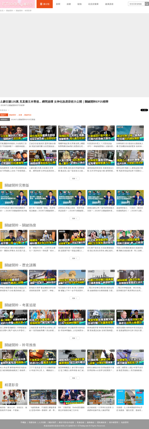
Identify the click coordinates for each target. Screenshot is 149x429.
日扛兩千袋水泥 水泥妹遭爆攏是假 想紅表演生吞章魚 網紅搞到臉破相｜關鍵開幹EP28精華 (100, 250)
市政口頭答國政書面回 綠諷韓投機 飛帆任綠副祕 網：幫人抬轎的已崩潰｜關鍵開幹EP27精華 (130, 250)
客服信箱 (80, 422)
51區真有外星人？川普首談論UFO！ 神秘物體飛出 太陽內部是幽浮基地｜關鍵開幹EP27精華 (101, 146)
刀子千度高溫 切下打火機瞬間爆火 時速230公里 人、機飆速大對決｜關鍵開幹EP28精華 (42, 370)
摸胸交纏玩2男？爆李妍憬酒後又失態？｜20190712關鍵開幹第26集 (100, 210)
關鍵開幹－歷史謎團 (20, 265)
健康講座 (109, 4)
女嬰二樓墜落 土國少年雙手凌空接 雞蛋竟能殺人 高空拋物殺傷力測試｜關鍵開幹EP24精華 (130, 370)
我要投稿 (32, 422)
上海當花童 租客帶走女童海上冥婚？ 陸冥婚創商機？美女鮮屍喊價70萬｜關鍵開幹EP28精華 (42, 330)
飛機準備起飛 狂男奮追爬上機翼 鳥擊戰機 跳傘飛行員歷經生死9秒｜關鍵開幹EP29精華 (71, 146)
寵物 (79, 4)
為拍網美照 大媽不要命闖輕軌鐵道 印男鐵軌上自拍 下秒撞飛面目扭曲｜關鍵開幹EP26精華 (13, 171)
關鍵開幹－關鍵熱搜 (20, 225)
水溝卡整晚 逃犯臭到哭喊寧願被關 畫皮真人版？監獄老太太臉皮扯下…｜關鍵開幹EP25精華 (71, 171)
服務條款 (90, 422)
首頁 (1, 11)
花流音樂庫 (93, 4)
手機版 (23, 422)
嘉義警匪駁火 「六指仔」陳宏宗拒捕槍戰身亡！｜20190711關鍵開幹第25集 (129, 210)
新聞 (58, 4)
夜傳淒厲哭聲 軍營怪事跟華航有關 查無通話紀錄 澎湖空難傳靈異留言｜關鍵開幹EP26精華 (100, 330)
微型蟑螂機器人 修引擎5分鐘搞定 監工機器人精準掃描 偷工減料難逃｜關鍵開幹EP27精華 (71, 370)
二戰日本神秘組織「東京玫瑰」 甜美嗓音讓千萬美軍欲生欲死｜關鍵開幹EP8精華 (129, 290)
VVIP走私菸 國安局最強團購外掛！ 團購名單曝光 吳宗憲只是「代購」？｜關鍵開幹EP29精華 (13, 250)
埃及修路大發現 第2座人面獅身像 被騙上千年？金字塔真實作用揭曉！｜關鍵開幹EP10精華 (71, 290)
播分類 (46, 4)
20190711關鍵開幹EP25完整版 (23, 119)
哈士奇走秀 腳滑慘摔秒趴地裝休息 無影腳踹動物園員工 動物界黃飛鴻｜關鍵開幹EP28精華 (13, 370)
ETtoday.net (83, 426)
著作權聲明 (113, 422)
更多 (74, 178)
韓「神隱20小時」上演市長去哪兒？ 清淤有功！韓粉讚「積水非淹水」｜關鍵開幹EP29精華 (42, 250)
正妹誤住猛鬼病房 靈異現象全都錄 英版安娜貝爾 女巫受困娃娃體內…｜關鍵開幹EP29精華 (42, 146)
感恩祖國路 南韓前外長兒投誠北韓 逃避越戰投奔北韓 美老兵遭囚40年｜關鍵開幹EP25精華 (130, 330)
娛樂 (69, 4)
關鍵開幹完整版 (17, 185)
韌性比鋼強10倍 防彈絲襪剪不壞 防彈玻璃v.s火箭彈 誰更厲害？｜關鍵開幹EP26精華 (100, 370)
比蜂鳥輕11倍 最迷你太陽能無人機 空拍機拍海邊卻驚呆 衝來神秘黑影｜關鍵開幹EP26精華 (130, 146)
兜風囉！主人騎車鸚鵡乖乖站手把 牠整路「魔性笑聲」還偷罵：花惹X (129, 410)
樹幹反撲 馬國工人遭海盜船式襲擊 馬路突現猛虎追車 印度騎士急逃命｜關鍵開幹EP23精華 (130, 171)
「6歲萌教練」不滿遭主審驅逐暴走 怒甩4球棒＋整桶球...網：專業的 (42, 410)
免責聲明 (125, 422)
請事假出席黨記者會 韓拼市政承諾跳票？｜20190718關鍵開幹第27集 (71, 210)
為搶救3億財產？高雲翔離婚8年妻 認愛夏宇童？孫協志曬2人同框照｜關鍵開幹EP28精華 (71, 250)
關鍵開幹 (9, 11)
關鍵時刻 (27, 115)
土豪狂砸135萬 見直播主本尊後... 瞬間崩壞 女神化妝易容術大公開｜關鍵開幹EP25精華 (42, 171)
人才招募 (42, 422)
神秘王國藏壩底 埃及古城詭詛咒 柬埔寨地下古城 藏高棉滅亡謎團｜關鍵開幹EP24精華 (13, 290)
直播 (20, 115)
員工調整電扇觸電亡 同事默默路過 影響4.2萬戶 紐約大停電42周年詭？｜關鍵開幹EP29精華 (13, 330)
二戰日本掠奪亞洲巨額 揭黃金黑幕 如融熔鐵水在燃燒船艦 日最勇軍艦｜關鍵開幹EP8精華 (100, 290)
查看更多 (4, 110)
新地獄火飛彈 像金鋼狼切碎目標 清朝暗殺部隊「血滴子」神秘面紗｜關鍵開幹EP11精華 (42, 290)
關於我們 (52, 422)
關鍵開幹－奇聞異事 (24, 11)
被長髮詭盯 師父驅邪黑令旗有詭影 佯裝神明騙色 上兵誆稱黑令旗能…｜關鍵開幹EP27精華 (71, 330)
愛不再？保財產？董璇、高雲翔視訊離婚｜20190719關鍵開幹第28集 (42, 210)
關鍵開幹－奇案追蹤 (20, 305)
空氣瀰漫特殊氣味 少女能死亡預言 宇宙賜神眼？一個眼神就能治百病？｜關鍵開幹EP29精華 (13, 146)
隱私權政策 (101, 422)
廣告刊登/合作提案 (66, 422)
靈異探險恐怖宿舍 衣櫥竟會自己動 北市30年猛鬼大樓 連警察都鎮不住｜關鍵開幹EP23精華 (101, 171)
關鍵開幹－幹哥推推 (20, 345)
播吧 (17, 4)
